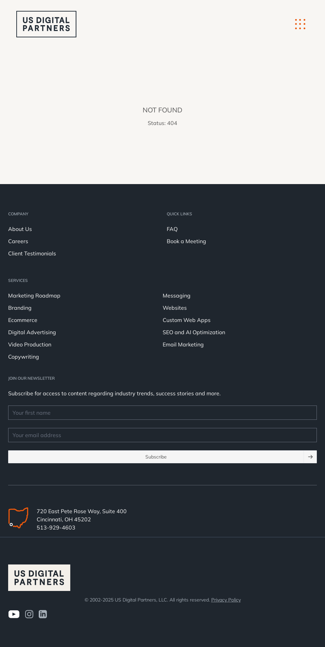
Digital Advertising (32, 332)
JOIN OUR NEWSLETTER (31, 378)
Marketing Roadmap (34, 295)
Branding (20, 307)
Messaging (177, 295)
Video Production (29, 344)
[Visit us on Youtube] (13, 614)
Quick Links (179, 213)
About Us (20, 229)
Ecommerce (22, 320)
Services (18, 280)
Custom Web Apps (187, 320)
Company (18, 213)
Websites (175, 307)
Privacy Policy (226, 600)
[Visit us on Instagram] (29, 614)
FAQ (172, 229)
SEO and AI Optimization (194, 332)
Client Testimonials (32, 253)
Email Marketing (183, 344)
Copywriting (23, 356)
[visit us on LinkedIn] (43, 614)
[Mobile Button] (300, 24)
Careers (18, 241)
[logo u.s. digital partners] (46, 24)
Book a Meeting (186, 241)
